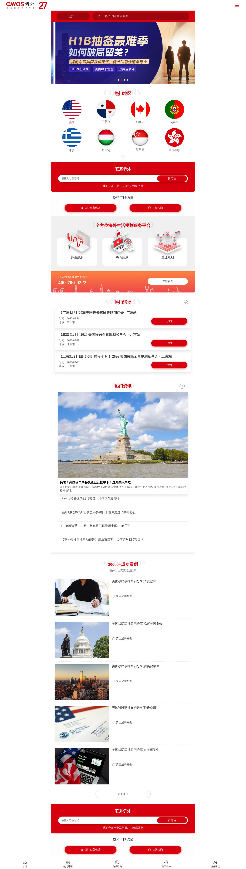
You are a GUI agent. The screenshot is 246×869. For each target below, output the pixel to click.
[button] (118, 80)
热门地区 (68, 866)
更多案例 (123, 794)
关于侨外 (166, 866)
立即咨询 (167, 281)
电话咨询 (117, 866)
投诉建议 (215, 866)
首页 (24, 866)
